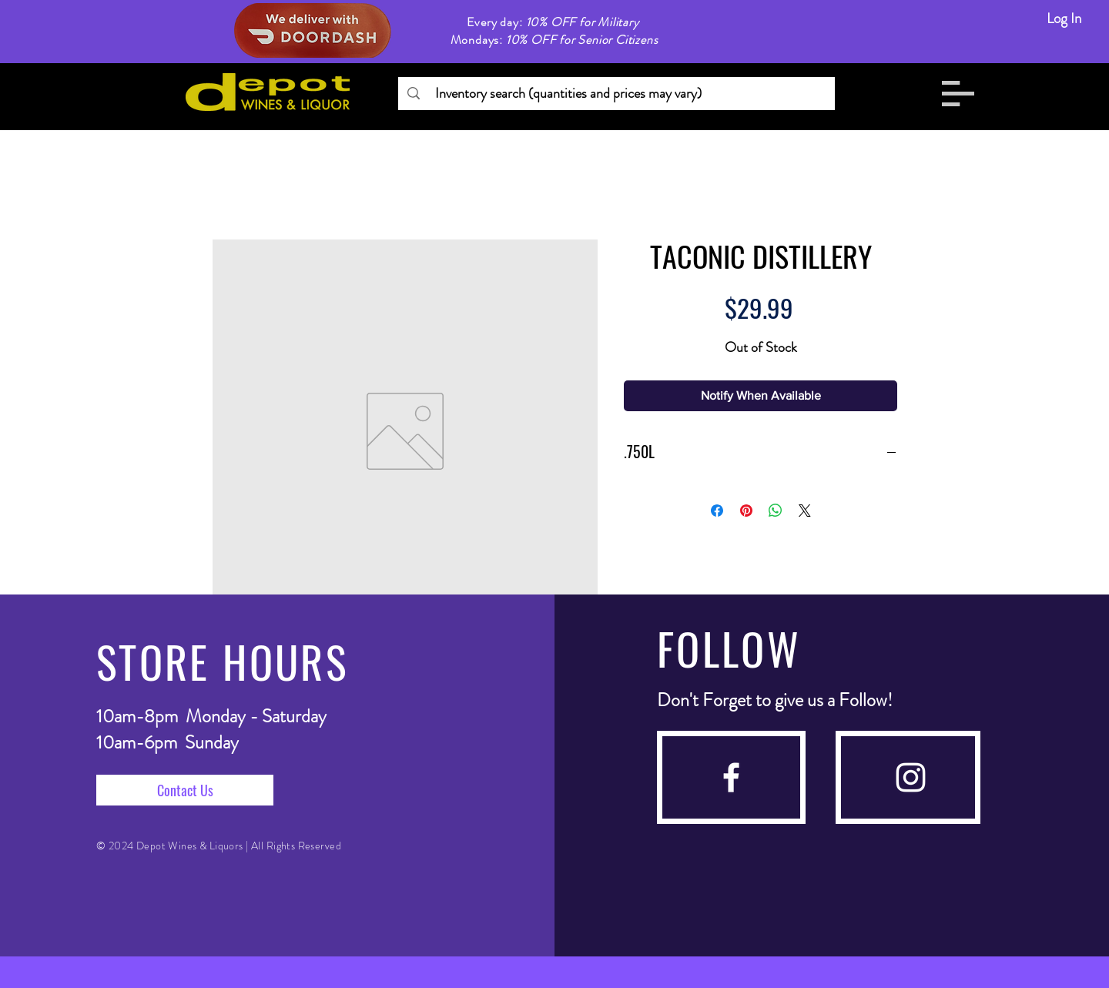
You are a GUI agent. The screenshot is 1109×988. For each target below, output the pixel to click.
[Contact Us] (184, 790)
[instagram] (910, 777)
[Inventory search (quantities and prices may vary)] (615, 93)
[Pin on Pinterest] (746, 510)
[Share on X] (805, 510)
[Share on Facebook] (717, 510)
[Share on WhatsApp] (775, 510)
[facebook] (731, 777)
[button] (958, 93)
